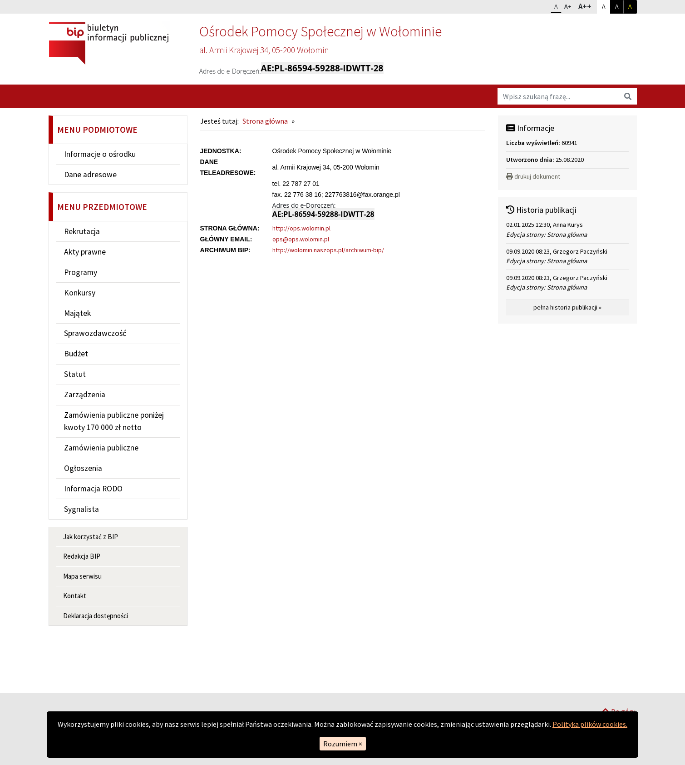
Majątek (77, 313)
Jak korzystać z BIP (90, 536)
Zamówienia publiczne (101, 448)
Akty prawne (85, 252)
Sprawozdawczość (95, 333)
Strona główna (265, 120)
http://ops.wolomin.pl (301, 228)
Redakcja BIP (81, 556)
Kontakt (74, 595)
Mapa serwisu (82, 576)
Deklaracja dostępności (95, 615)
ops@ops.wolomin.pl (300, 239)
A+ (569, 5)
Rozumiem (342, 743)
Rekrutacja (82, 231)
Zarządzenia (84, 395)
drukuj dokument (533, 176)
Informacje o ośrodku (100, 154)
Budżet (76, 354)
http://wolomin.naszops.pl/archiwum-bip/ (328, 250)
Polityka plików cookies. (589, 724)
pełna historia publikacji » (567, 307)
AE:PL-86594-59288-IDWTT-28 (322, 68)
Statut (75, 374)
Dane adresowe (90, 175)
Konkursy (79, 293)
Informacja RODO (93, 489)
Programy (80, 272)
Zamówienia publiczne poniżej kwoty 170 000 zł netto (114, 421)
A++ (587, 5)
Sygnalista (81, 509)
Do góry (618, 681)
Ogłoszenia (83, 468)
